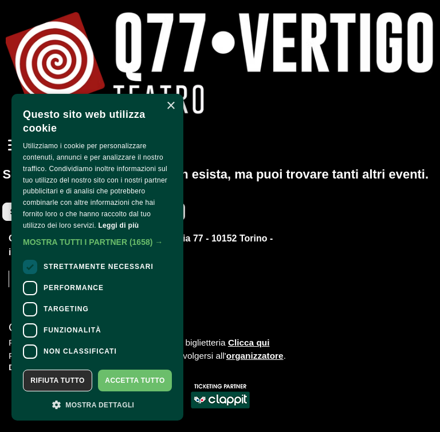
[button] (97, 242)
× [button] (170, 106)
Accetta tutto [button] (134, 380)
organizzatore (255, 355)
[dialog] (97, 257)
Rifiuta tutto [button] (57, 380)
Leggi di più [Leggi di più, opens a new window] (118, 225)
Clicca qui (249, 342)
